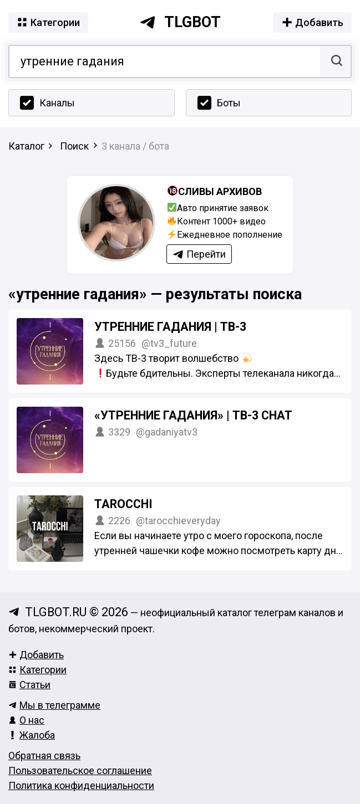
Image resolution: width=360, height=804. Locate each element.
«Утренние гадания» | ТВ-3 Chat (193, 415)
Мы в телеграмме (54, 705)
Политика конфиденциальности (81, 785)
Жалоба (31, 735)
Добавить (36, 654)
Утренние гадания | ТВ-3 (170, 327)
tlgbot (180, 22)
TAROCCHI (123, 504)
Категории (37, 669)
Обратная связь (44, 755)
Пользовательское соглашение (80, 770)
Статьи (29, 684)
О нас (26, 720)
